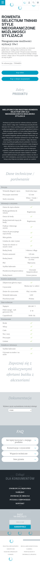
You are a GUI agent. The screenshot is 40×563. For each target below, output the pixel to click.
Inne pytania (18, 459)
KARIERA (29, 549)
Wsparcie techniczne (19, 453)
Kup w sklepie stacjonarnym (20, 79)
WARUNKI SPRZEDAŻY (10, 551)
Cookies (10, 554)
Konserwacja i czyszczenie (18, 448)
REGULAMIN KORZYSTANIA (29, 546)
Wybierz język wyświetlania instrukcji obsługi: (20, 406)
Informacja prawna (29, 554)
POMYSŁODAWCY (29, 551)
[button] (29, 2)
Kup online (20, 73)
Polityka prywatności (10, 546)
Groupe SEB (11, 549)
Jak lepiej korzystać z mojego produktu (18, 441)
